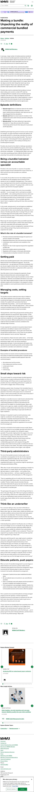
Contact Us (3, 743)
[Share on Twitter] (4, 43)
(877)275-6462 (4, 764)
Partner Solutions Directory (7, 752)
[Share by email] (11, 43)
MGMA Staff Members (11, 49)
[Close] (31, 779)
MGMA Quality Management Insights (15, 718)
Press (2, 754)
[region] (17, 784)
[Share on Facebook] (9, 43)
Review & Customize (11, 789)
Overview (3, 741)
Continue (22, 789)
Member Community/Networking (9, 757)
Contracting (4, 728)
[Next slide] (32, 667)
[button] (28, 5)
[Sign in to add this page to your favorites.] (1, 44)
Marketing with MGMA (6, 755)
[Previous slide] (2, 667)
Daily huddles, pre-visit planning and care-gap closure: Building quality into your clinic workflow (16, 711)
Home (2, 38)
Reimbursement (13, 728)
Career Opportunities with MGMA (9, 745)
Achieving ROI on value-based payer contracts (17, 671)
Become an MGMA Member (8, 746)
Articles (7, 38)
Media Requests (5, 748)
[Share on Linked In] (7, 43)
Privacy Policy (4, 761)
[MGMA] (8, 2)
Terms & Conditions (6, 759)
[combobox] (12, 5)
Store (2, 750)
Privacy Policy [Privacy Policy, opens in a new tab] (15, 786)
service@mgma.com (6, 769)
